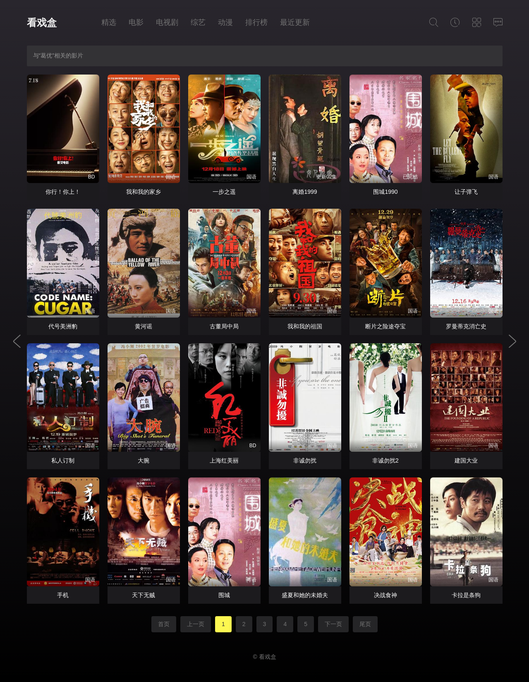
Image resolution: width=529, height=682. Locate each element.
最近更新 (295, 22)
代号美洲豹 (62, 326)
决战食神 (385, 595)
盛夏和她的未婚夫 (305, 595)
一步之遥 (224, 191)
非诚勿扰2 (385, 460)
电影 (136, 22)
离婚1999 (304, 191)
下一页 (333, 624)
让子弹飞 (466, 191)
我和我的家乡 (143, 191)
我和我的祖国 (304, 326)
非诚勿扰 (304, 460)
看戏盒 (42, 22)
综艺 (198, 22)
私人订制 (62, 460)
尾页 (365, 624)
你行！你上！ (62, 191)
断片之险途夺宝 (385, 326)
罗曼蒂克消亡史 (466, 326)
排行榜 (256, 22)
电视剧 (167, 22)
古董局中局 (224, 326)
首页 (164, 624)
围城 (224, 595)
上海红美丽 (224, 460)
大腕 (143, 460)
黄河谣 (143, 326)
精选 (108, 22)
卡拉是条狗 (466, 595)
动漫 (225, 22)
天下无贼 (143, 595)
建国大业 (466, 460)
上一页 (195, 624)
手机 (63, 595)
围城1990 (385, 191)
